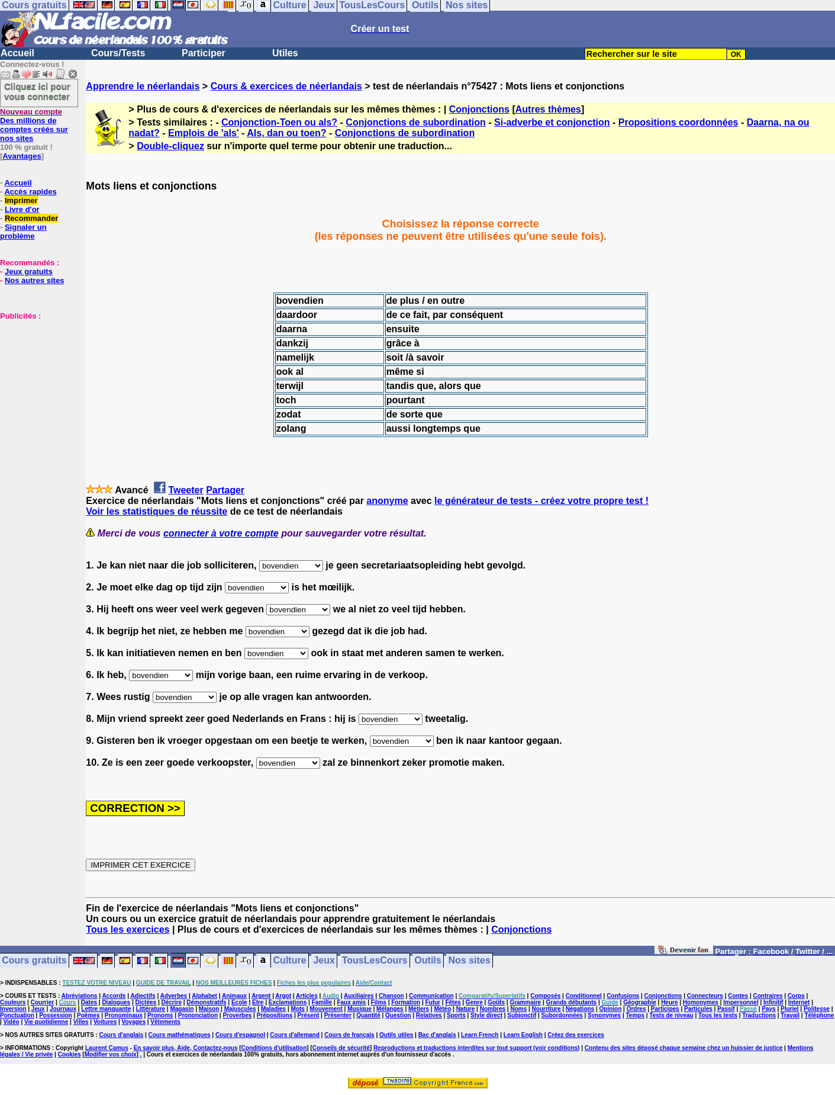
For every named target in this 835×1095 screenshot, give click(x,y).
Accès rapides (30, 191)
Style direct (486, 1015)
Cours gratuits (34, 961)
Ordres (636, 1009)
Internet (799, 1002)
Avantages (21, 156)
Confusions (623, 996)
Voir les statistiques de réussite (156, 511)
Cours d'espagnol (240, 1035)
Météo (442, 1009)
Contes (738, 996)
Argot (283, 996)
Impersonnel (740, 1002)
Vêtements (165, 1022)
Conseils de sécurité (341, 1048)
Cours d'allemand (295, 1035)
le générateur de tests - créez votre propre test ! (541, 501)
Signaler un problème (23, 231)
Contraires (768, 996)
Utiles (285, 53)
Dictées (146, 1002)
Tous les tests (717, 1015)
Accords (113, 996)
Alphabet (204, 996)
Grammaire (525, 1002)
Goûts (496, 1002)
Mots (298, 1009)
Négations (580, 1009)
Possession (55, 1015)
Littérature (150, 1009)
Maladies (273, 1009)
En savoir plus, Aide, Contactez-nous (186, 1048)
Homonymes (700, 1002)
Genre (474, 1002)
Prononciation (198, 1015)
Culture (290, 961)
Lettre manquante (106, 1009)
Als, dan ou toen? (286, 133)
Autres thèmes (548, 109)
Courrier (42, 1002)
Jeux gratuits (29, 271)
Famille (322, 1002)
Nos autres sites (34, 280)
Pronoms (160, 1015)
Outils (427, 961)
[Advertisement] (35, 379)
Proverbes (237, 1015)
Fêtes (452, 1002)
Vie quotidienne (46, 1022)
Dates (89, 1002)
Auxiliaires (359, 996)
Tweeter (185, 490)
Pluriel (790, 1009)
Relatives (429, 1015)
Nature (465, 1009)
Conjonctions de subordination (415, 122)
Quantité (368, 1015)
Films (378, 1002)
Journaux (63, 1009)
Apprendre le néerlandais (142, 86)
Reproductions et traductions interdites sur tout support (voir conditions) (476, 1048)
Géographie (639, 1002)
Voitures (105, 1022)
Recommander (31, 218)
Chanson (391, 996)
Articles (307, 996)
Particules (698, 1009)
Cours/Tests (118, 53)
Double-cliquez (170, 146)
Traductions (759, 1015)
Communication (431, 996)
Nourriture (546, 1009)
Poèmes (88, 1015)
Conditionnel (584, 996)
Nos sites (470, 961)
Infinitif (773, 1002)
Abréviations (80, 996)
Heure (669, 1002)
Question (398, 1015)
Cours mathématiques (180, 1035)
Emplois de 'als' (203, 133)
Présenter (338, 1015)
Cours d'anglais (121, 1035)
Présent (309, 1015)
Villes (81, 1022)
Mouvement (326, 1009)
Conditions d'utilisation (274, 1048)
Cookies (69, 1054)
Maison (209, 1009)
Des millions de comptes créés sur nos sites (34, 125)
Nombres (492, 1009)
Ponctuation (17, 1015)
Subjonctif (521, 1015)
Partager (225, 490)
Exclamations (288, 1002)
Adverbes (174, 996)
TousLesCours (375, 961)
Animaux (234, 996)
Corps (796, 996)
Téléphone (819, 1015)
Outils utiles (396, 1035)
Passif (725, 1009)
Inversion (13, 1009)
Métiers (418, 1009)
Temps (635, 1015)
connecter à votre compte (221, 533)
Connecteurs (705, 996)
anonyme (387, 501)
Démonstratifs (206, 1002)
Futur (432, 1002)
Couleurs (12, 1002)
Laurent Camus (106, 1048)
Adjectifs (142, 996)
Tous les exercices (127, 929)
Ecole (239, 1002)
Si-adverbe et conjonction (552, 122)
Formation (405, 1002)
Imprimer (21, 200)
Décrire (171, 1002)
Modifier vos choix (111, 1054)
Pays (768, 1009)
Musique (359, 1009)
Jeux (323, 961)
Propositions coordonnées (678, 122)
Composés (545, 996)
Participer (203, 53)
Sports (456, 1015)
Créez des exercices (575, 1035)
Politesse (817, 1009)
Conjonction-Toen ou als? (279, 122)
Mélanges (390, 1009)
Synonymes (604, 1015)
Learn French (479, 1035)
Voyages (134, 1022)
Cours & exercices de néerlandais (286, 86)
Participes (665, 1009)
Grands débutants (571, 1002)
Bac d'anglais (437, 1035)
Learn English (523, 1035)
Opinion (610, 1009)
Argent (261, 996)
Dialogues (116, 1002)
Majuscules (240, 1009)
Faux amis (351, 1002)
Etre (257, 1002)
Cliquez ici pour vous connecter (37, 91)
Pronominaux (124, 1015)
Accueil (17, 53)
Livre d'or (22, 209)
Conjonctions (479, 109)
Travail (790, 1015)
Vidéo (12, 1022)
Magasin (182, 1009)
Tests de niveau (671, 1015)
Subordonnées (562, 1015)
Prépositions (275, 1015)
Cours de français (349, 1035)
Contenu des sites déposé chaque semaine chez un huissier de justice (684, 1048)
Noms (518, 1009)
